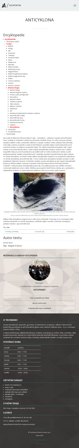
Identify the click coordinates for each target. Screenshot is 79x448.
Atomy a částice (14, 85)
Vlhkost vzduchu (16, 106)
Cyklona (12, 125)
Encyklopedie (10, 39)
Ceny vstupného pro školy (39, 298)
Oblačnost (13, 108)
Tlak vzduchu (14, 104)
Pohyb (10, 48)
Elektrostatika (13, 67)
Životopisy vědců (12, 41)
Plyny (10, 60)
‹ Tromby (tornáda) (11, 231)
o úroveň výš (39, 231)
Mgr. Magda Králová (12, 245)
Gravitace (11, 53)
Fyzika (9, 44)
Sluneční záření (15, 99)
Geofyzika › (71, 231)
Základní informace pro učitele (16, 392)
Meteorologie (13, 88)
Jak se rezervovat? (39, 303)
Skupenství (12, 62)
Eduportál (11, 5)
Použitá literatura (14, 132)
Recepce (39, 283)
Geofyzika (11, 129)
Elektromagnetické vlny (16, 76)
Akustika (11, 65)
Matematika (10, 134)
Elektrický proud (14, 69)
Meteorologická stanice (18, 92)
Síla (9, 51)
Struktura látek (13, 57)
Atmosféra (14, 97)
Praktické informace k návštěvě (39, 308)
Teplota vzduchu (16, 101)
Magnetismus (13, 71)
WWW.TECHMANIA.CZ (13, 385)
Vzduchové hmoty (16, 122)
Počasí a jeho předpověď (19, 95)
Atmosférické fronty (17, 120)
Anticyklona (14, 127)
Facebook (8, 396)
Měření (10, 46)
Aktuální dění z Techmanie (14, 394)
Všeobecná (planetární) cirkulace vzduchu (25, 113)
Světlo (10, 78)
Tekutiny (11, 55)
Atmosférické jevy (16, 118)
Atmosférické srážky (17, 115)
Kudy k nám (9, 387)
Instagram (9, 399)
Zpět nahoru (40, 444)
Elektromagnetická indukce (18, 74)
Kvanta (10, 83)
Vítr (11, 111)
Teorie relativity (14, 81)
